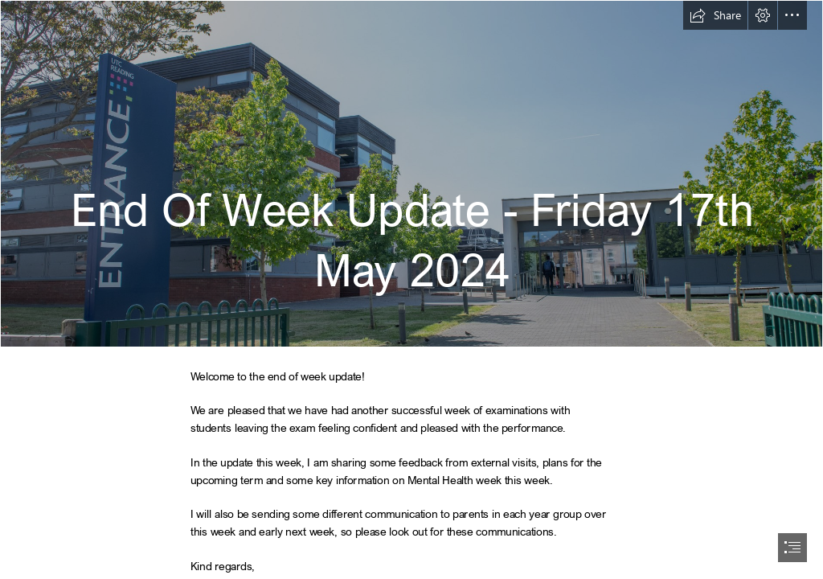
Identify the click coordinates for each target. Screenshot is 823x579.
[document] (411, 289)
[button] (715, 15)
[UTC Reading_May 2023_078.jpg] (411, 173)
